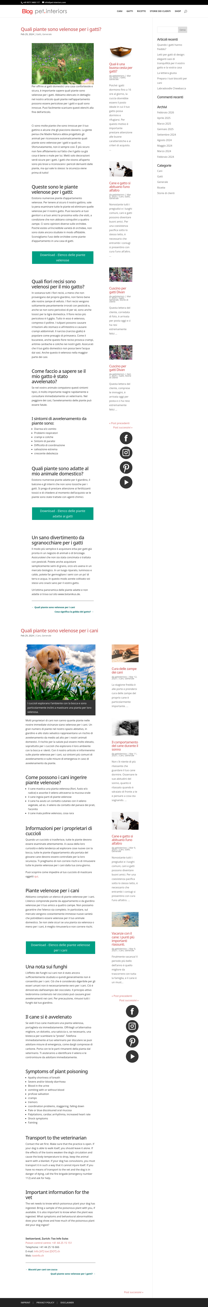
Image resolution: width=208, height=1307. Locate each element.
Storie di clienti (166, 193)
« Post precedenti (119, 423)
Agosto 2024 (164, 140)
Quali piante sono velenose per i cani (59, 630)
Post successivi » (122, 427)
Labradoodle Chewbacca (171, 88)
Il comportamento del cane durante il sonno (125, 746)
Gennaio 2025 (165, 129)
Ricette (141, 11)
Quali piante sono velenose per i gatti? (61, 29)
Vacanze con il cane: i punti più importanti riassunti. (123, 938)
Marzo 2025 (164, 123)
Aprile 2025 (163, 118)
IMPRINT (25, 1302)
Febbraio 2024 (165, 157)
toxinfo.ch (38, 1255)
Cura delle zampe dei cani (124, 670)
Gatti (130, 11)
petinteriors (118, 75)
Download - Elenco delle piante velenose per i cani (60, 947)
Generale (47, 34)
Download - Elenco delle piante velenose (62, 257)
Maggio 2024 (164, 145)
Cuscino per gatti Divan (117, 290)
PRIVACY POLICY (45, 1302)
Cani (119, 11)
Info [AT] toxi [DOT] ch (47, 1251)
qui (36, 876)
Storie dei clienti (160, 11)
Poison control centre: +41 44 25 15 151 (49, 1243)
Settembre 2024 (166, 134)
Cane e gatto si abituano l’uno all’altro (119, 186)
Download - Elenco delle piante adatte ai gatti (62, 513)
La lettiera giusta (167, 73)
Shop (178, 11)
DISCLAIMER (67, 1302)
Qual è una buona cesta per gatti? (120, 67)
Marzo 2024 (164, 151)
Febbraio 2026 (165, 112)
